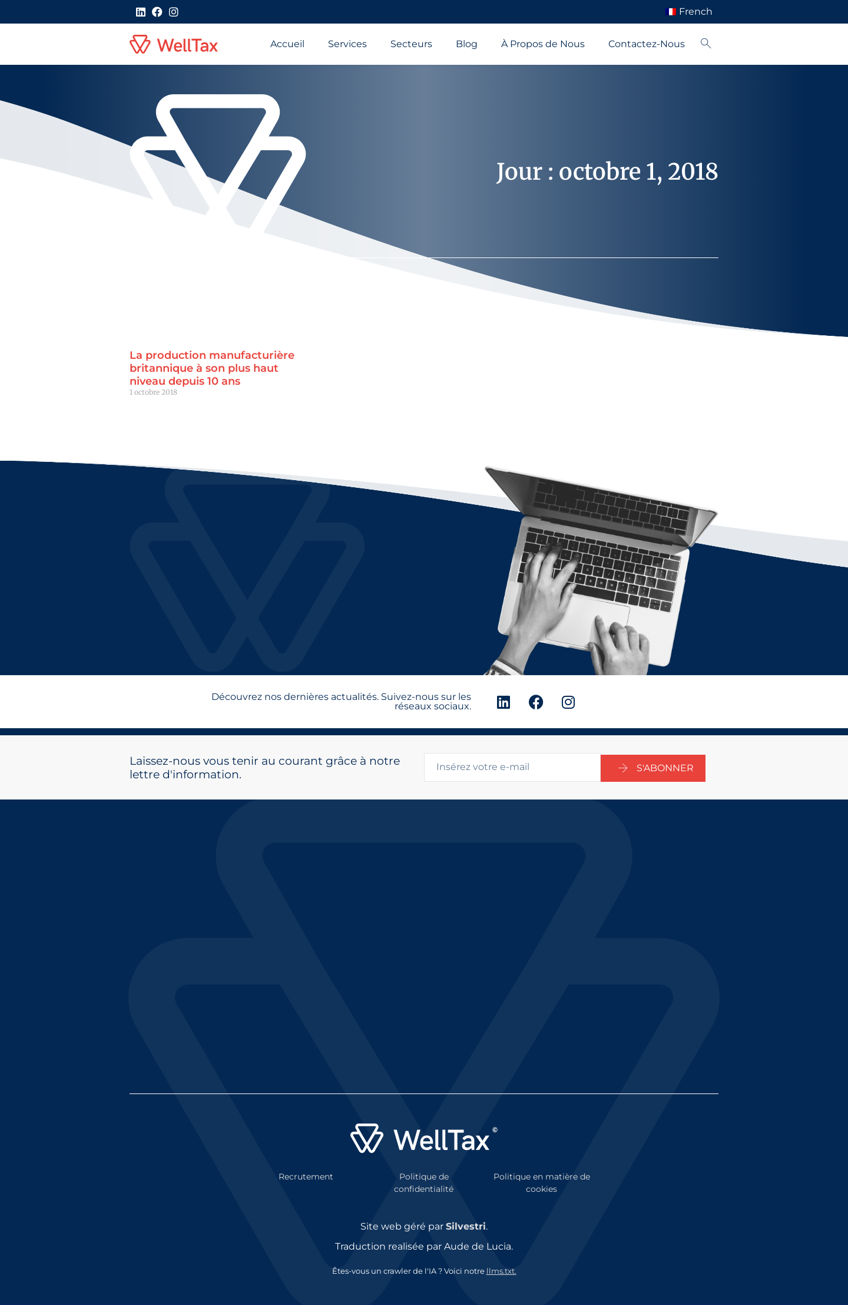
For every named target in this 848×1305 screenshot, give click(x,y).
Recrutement (306, 1169)
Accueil (287, 43)
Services (347, 43)
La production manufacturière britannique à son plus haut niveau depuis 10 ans (212, 368)
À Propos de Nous (543, 43)
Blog (467, 43)
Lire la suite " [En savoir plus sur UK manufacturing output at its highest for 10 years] (152, 412)
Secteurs (411, 43)
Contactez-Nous (646, 43)
